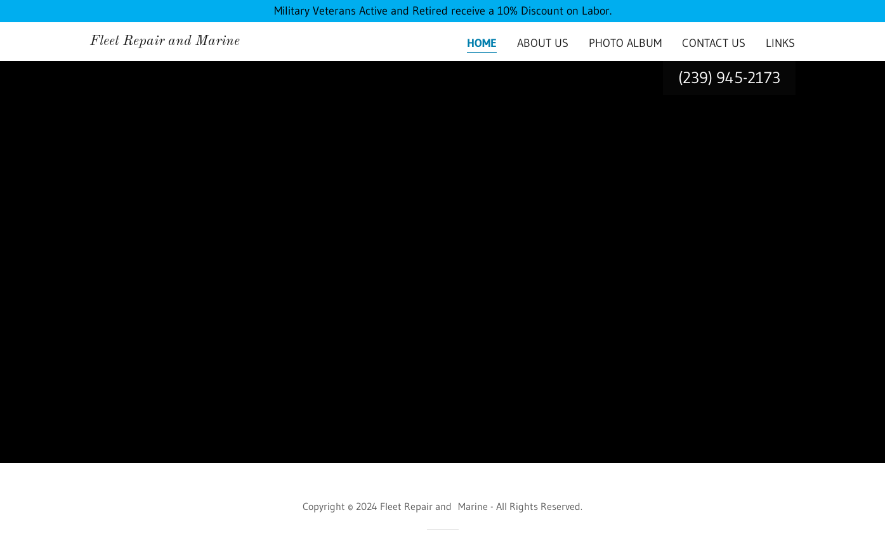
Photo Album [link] (625, 43)
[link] (165, 41)
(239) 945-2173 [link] (729, 78)
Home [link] (482, 43)
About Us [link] (542, 43)
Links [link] (780, 43)
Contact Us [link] (713, 43)
